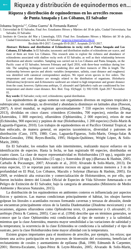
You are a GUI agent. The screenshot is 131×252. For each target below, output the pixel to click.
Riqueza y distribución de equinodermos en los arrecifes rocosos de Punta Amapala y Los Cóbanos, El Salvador (72, 5)
